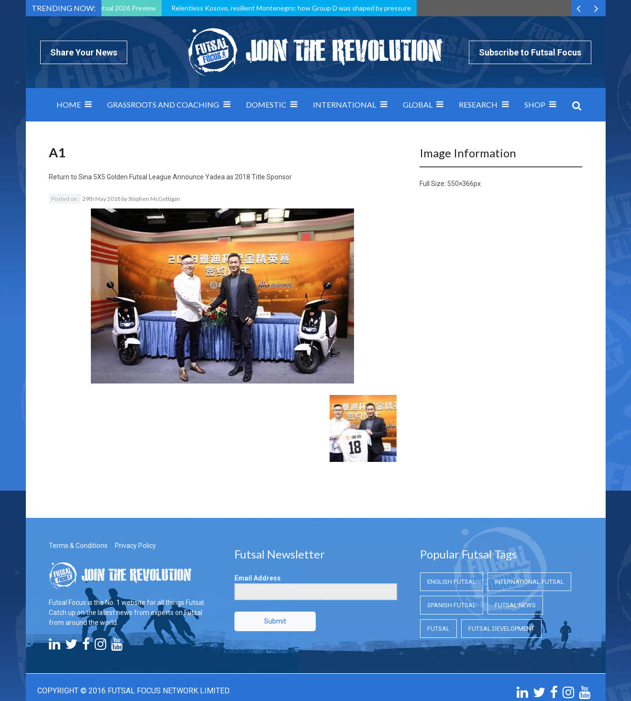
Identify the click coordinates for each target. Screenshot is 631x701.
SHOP (534, 104)
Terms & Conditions (78, 492)
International (344, 104)
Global (417, 104)
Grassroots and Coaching (163, 104)
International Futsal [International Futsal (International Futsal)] (529, 528)
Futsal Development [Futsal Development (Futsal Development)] (501, 575)
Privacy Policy (135, 492)
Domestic (266, 104)
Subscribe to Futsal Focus (530, 52)
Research (478, 104)
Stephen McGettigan (154, 198)
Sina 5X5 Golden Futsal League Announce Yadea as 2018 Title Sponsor (185, 177)
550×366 (460, 183)
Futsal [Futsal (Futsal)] (438, 575)
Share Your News (83, 52)
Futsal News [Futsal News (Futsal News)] (515, 551)
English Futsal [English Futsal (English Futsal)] (451, 528)
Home (68, 104)
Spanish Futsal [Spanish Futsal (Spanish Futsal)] (451, 551)
